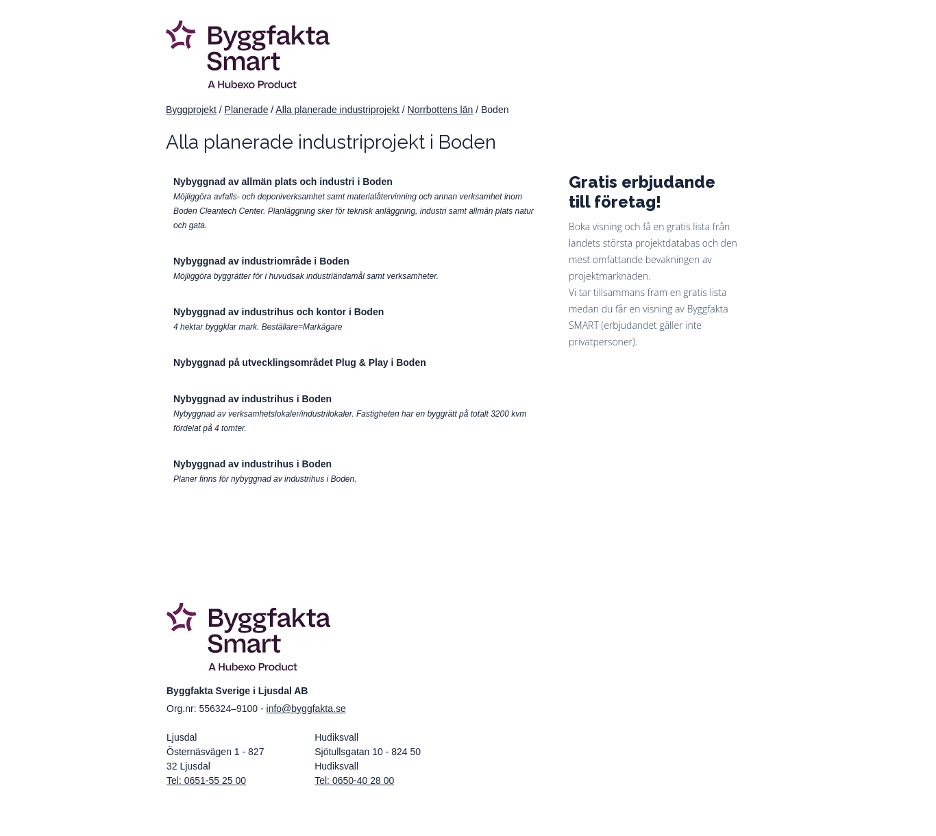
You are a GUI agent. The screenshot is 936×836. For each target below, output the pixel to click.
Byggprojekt (191, 109)
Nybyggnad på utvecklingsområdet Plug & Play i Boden (299, 362)
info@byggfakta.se (306, 708)
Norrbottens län (440, 109)
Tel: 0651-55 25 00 (206, 780)
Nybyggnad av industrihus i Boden (252, 398)
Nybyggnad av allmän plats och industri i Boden (283, 181)
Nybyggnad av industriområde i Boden (261, 261)
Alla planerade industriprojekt (337, 109)
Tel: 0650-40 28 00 (354, 780)
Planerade (247, 109)
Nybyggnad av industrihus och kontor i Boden (278, 311)
